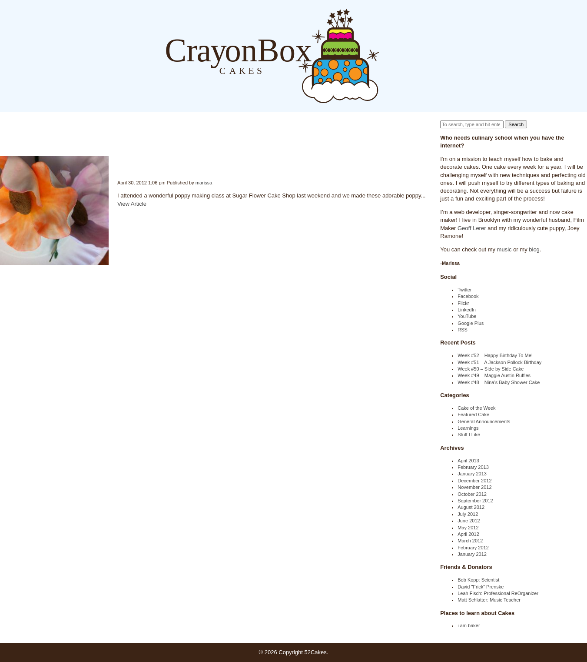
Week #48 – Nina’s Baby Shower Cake (499, 382)
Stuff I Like (469, 434)
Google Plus (471, 323)
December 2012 (474, 480)
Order (422, 55)
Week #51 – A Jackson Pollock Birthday (499, 362)
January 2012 (472, 554)
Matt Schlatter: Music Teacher (489, 599)
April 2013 (468, 460)
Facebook (468, 296)
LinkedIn (467, 309)
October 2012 (472, 494)
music (504, 249)
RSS (463, 329)
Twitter (464, 289)
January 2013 (472, 473)
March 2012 (470, 540)
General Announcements (484, 421)
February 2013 (473, 467)
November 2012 (474, 487)
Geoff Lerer (472, 228)
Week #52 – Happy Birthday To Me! (495, 355)
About (405, 55)
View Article (131, 204)
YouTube (467, 316)
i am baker (469, 625)
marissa (204, 182)
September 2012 (475, 500)
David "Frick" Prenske (481, 586)
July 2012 (468, 514)
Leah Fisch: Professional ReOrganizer (498, 593)
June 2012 (469, 520)
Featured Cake (473, 414)
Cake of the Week (476, 408)
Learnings (468, 428)
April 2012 (468, 534)
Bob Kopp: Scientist (478, 579)
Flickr (463, 303)
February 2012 (473, 547)
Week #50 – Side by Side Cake (491, 368)
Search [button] (516, 124)
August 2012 (471, 507)
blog (534, 249)
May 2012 (468, 527)
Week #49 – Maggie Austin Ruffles (494, 375)
